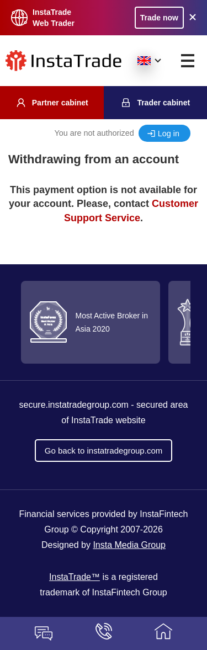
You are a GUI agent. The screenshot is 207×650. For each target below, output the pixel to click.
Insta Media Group (129, 545)
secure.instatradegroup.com (74, 404)
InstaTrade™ (74, 577)
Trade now (159, 17)
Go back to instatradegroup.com (103, 450)
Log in (168, 133)
